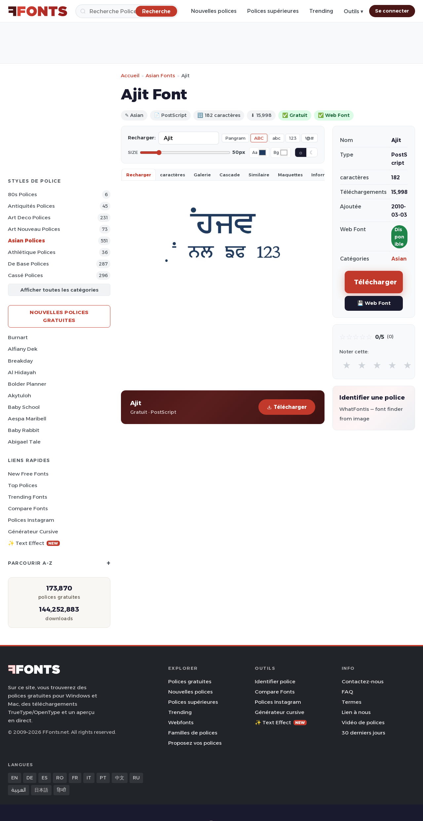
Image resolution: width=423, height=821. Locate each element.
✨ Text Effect (34, 543)
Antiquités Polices (31, 206)
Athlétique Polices (32, 252)
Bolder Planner (27, 384)
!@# (309, 138)
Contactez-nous (363, 681)
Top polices (22, 485)
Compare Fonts (28, 508)
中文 (119, 778)
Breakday (20, 361)
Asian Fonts (160, 75)
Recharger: (142, 138)
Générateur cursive (33, 531)
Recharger (138, 174)
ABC (259, 138)
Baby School (24, 407)
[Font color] (262, 153)
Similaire (259, 174)
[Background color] (284, 153)
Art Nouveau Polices (34, 229)
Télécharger (287, 407)
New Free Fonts (28, 474)
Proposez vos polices (195, 743)
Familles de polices (192, 733)
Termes (352, 702)
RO (59, 778)
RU (136, 778)
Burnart (18, 337)
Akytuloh (19, 395)
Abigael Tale (24, 442)
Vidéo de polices (363, 722)
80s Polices (22, 194)
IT (89, 778)
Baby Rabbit (23, 430)
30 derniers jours (363, 733)
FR (75, 778)
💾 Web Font (374, 303)
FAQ (347, 692)
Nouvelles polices (214, 11)
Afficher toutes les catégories (59, 290)
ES (45, 778)
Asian (398, 259)
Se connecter (392, 11)
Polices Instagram (31, 520)
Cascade (229, 174)
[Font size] (185, 152)
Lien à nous (356, 712)
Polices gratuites (190, 681)
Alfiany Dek (22, 349)
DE (29, 778)
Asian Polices (26, 240)
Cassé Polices (25, 275)
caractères (172, 174)
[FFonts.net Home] (37, 11)
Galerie (202, 174)
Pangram (235, 138)
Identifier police (275, 681)
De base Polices (28, 264)
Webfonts (181, 722)
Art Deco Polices (29, 217)
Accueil (130, 75)
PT (103, 778)
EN (14, 778)
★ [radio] (346, 365)
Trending (321, 11)
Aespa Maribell (27, 418)
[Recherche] (126, 11)
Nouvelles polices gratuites (59, 316)
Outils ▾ (353, 11)
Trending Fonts (27, 497)
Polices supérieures (273, 11)
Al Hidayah (22, 372)
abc (276, 138)
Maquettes (290, 174)
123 (292, 138)
